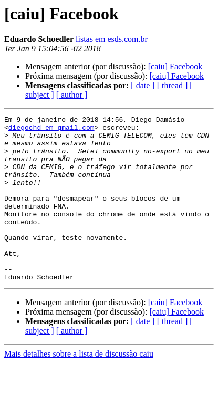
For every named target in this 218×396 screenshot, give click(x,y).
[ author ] (72, 94)
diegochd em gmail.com (51, 130)
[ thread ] (172, 85)
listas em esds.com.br (112, 39)
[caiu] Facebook (175, 66)
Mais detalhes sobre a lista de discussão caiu (78, 386)
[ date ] (142, 85)
